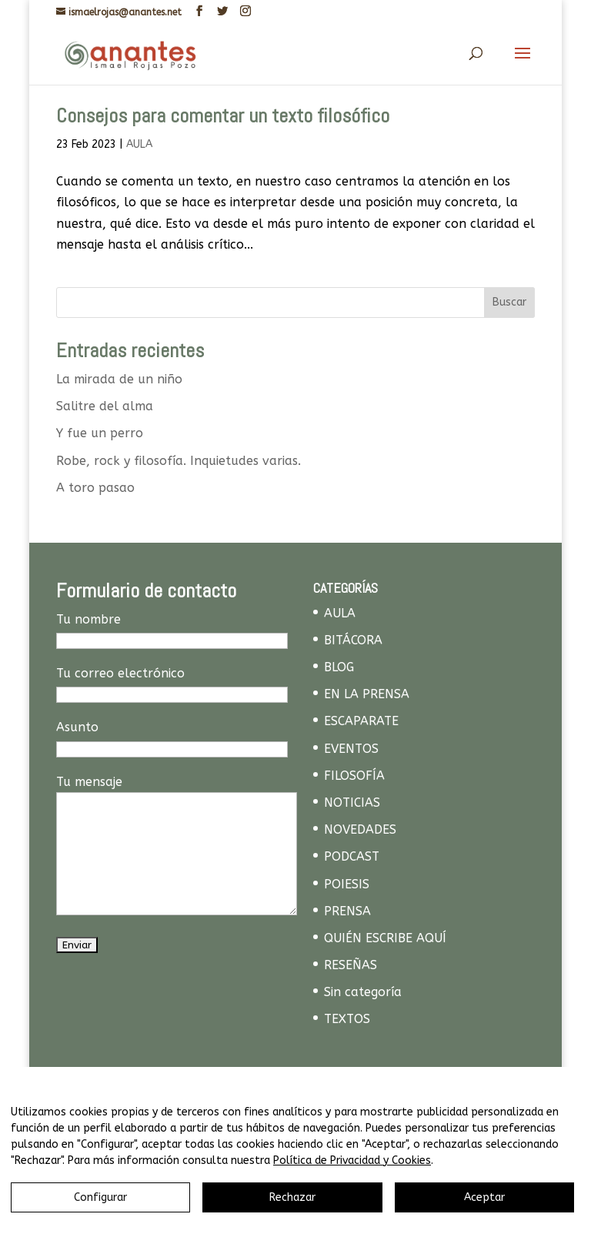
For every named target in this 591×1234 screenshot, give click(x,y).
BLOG (339, 667)
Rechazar (292, 1197)
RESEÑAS (350, 965)
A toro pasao (95, 487)
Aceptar (484, 1197)
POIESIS (346, 884)
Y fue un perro (99, 433)
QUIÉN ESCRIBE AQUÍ (385, 938)
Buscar (509, 302)
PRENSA (347, 911)
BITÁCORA (353, 640)
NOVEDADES (360, 829)
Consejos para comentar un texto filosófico (222, 116)
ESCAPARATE (361, 721)
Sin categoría (363, 992)
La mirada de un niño (119, 379)
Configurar (100, 1197)
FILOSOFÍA (354, 775)
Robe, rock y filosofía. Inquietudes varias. (178, 460)
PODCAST (351, 856)
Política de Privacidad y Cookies (352, 1160)
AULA (139, 144)
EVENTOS (351, 748)
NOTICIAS (352, 802)
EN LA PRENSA (366, 694)
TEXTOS (347, 1019)
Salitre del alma (104, 406)
